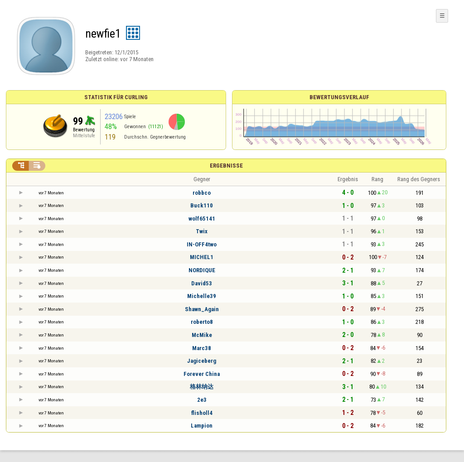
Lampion (202, 425)
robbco (202, 192)
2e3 (202, 399)
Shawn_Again (202, 309)
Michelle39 (201, 296)
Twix (202, 231)
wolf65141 (201, 218)
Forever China (202, 374)
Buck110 (201, 205)
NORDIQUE (201, 270)
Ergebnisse (226, 165)
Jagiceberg (201, 360)
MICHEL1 (201, 257)
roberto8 (202, 321)
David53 (201, 283)
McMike (202, 335)
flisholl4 (202, 412)
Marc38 (201, 348)
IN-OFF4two (202, 244)
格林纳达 (201, 386)
